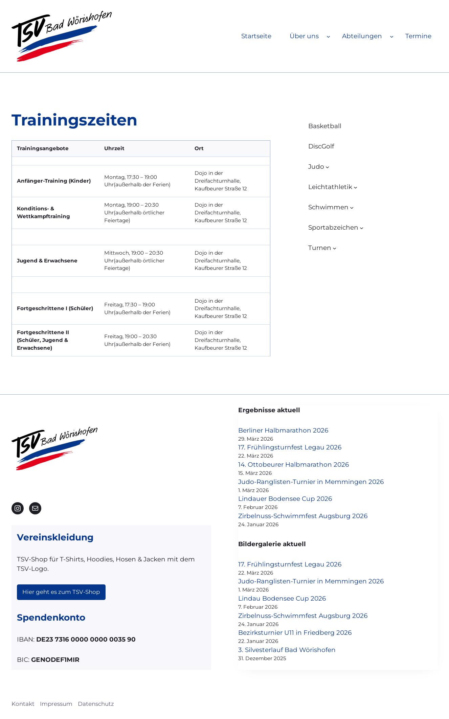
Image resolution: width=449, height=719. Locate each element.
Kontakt (23, 703)
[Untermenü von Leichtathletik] (355, 187)
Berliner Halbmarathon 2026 (283, 430)
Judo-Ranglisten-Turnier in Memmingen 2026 (311, 482)
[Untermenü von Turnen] (334, 248)
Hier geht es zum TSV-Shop (61, 591)
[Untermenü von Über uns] (328, 36)
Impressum (56, 703)
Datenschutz (96, 703)
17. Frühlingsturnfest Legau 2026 (289, 447)
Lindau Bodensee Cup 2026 (282, 598)
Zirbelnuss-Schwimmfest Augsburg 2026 (302, 516)
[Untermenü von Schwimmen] (352, 207)
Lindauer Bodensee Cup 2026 (285, 499)
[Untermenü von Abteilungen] (392, 36)
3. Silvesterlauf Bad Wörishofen (287, 650)
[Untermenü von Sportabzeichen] (361, 227)
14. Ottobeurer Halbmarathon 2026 (293, 464)
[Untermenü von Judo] (327, 166)
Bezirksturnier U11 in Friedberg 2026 (295, 632)
